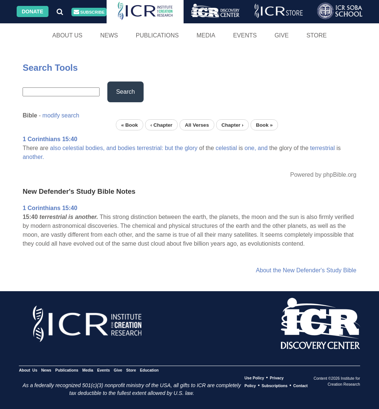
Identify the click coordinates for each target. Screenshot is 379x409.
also (55, 148)
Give (282, 35)
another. (33, 157)
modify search (61, 115)
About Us (67, 35)
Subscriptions (275, 385)
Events (245, 35)
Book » (264, 124)
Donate (32, 11)
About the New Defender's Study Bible (306, 270)
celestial (73, 148)
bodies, (95, 148)
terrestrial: (150, 148)
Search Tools (50, 68)
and (111, 148)
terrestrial (322, 148)
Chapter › (232, 124)
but (169, 148)
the (179, 148)
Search (125, 92)
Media (206, 35)
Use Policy (254, 378)
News (109, 35)
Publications (157, 35)
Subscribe (89, 12)
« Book (129, 124)
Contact (300, 385)
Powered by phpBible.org (323, 175)
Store (316, 35)
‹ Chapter (161, 124)
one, (250, 148)
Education (149, 370)
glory (191, 148)
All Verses (197, 124)
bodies (126, 148)
